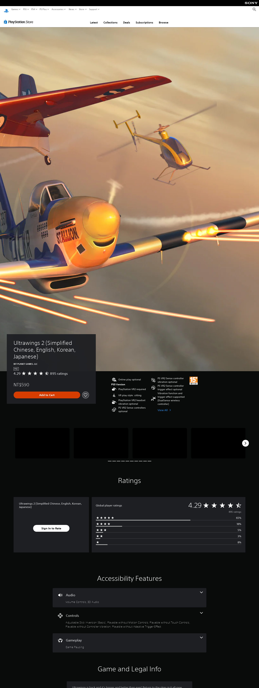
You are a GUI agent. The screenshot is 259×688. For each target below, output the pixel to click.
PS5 (25, 9)
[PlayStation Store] (19, 18)
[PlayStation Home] (6, 9)
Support (93, 9)
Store (81, 9)
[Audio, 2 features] (129, 594)
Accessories (57, 9)
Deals (126, 19)
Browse (163, 19)
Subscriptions (144, 19)
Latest (94, 19)
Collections (110, 19)
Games (14, 9)
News (71, 9)
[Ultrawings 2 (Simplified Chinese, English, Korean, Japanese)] (42, 440)
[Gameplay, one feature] (129, 639)
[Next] (245, 440)
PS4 (33, 9)
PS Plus (43, 9)
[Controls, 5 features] (129, 617)
